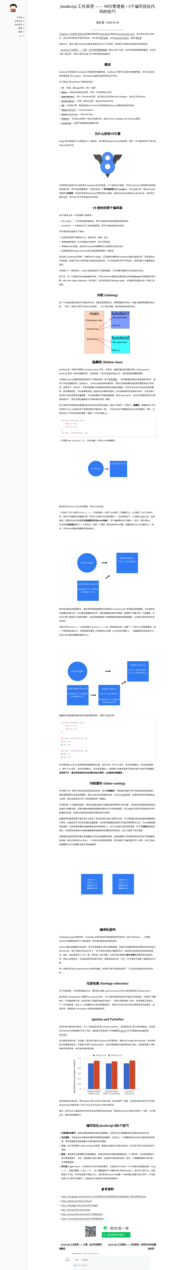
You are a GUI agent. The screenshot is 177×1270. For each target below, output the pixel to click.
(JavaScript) (69, 114)
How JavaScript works (125, 34)
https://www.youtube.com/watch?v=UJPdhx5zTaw (82, 1214)
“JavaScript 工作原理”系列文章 (72, 34)
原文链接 (104, 38)
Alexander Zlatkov (121, 38)
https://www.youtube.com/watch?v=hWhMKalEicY (82, 1219)
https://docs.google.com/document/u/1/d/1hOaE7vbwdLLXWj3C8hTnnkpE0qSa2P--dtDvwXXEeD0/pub (103, 1196)
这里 (124, 795)
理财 (20, 28)
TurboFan (63, 1035)
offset (142, 516)
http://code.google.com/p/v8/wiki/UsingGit (79, 1205)
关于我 (19, 17)
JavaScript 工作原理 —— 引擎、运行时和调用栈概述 (84, 50)
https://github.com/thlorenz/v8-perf (76, 1201)
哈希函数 (113, 379)
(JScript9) (68, 110)
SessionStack (105, 34)
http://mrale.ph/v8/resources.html (75, 1210)
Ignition (123, 1031)
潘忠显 (138, 38)
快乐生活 (18, 24)
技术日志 (18, 21)
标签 (20, 32)
